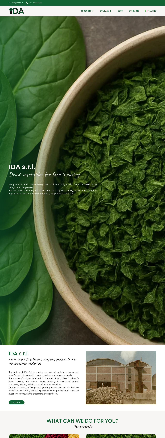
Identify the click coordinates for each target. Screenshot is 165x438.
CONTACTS (134, 11)
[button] (87, 11)
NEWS (120, 11)
